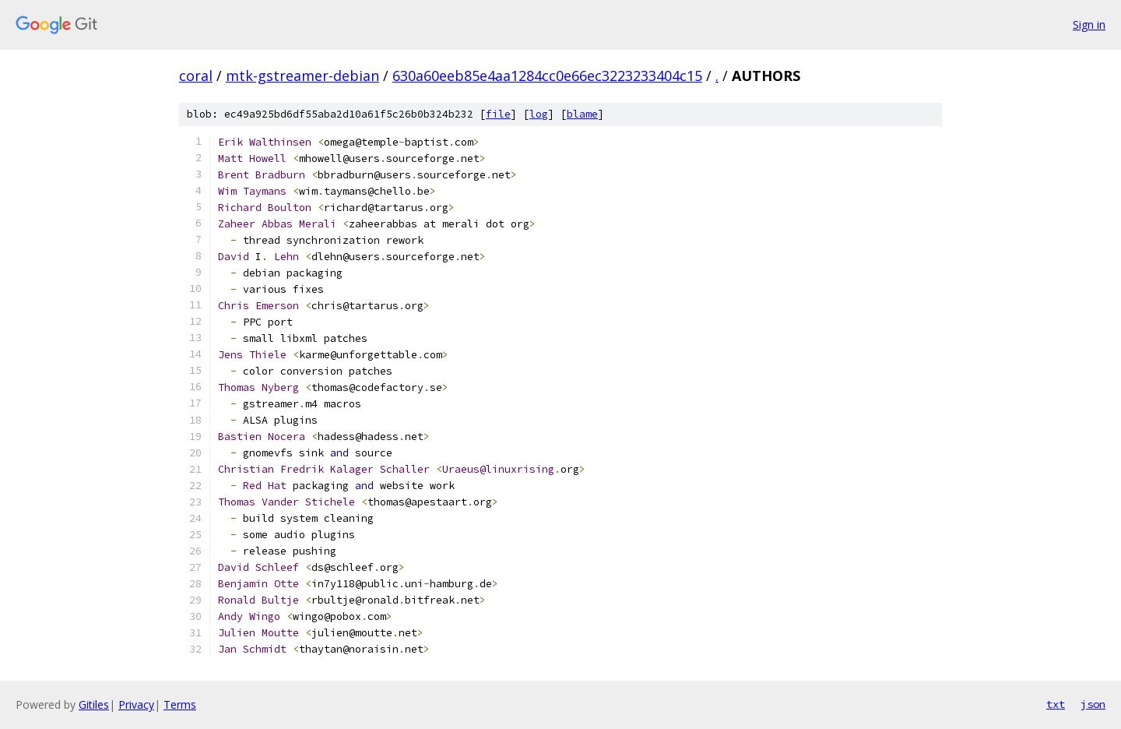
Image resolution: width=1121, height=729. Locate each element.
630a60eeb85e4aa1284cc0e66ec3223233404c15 (547, 75)
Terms (179, 704)
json (1093, 704)
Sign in (1089, 24)
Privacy (136, 704)
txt (1055, 704)
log (538, 114)
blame (582, 114)
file (498, 114)
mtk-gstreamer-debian (302, 75)
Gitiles (94, 704)
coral (196, 75)
